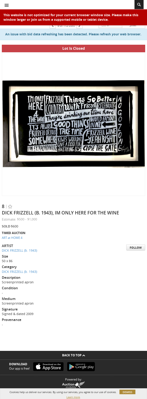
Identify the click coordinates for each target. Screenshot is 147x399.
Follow (136, 248)
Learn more (73, 397)
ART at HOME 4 (12, 238)
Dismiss (127, 392)
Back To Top (73, 355)
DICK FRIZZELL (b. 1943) (19, 250)
